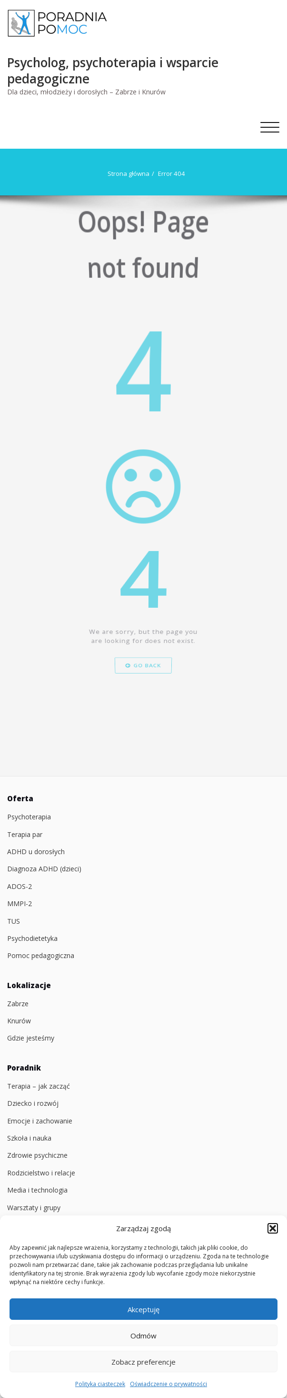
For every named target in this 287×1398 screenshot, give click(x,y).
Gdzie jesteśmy (30, 1037)
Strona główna (128, 173)
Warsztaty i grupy (33, 1207)
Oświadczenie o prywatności (168, 1384)
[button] (272, 1228)
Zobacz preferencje (143, 1362)
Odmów (143, 1335)
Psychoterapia (29, 816)
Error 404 (171, 173)
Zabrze (18, 1003)
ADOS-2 (19, 886)
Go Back (143, 720)
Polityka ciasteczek (100, 1384)
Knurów (19, 1020)
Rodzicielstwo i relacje (41, 1172)
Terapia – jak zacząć (38, 1086)
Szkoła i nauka (29, 1138)
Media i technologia (37, 1189)
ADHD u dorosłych (36, 851)
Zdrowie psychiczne (37, 1155)
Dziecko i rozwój (33, 1103)
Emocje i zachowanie (39, 1120)
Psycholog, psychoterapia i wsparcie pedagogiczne (112, 70)
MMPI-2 (19, 903)
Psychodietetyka (32, 938)
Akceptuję (143, 1309)
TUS (13, 921)
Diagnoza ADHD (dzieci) (44, 868)
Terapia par (24, 834)
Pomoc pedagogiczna (40, 955)
